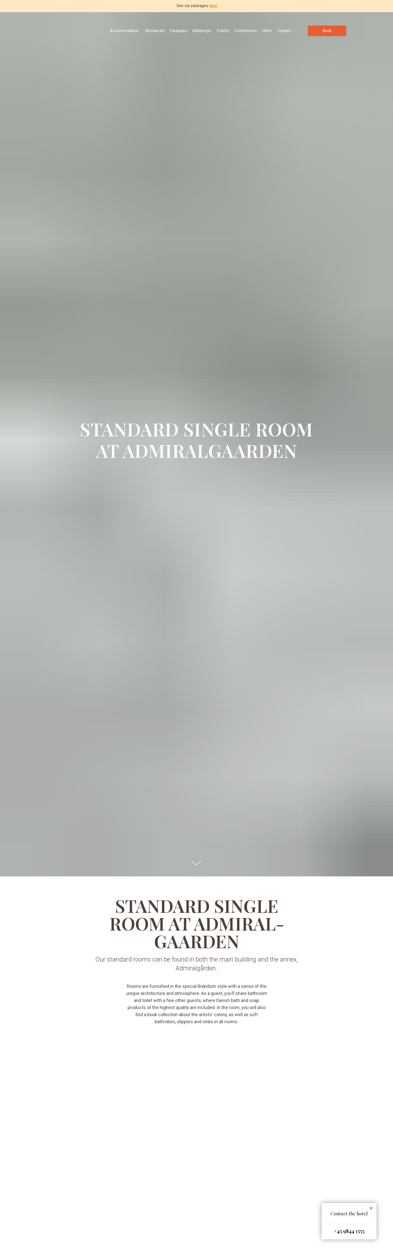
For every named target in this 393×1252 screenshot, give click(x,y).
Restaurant (154, 30)
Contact (284, 30)
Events (223, 30)
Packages (178, 30)
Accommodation (124, 30)
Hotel (267, 30)
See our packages (196, 5)
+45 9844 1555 (349, 1230)
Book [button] (327, 30)
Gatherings (201, 30)
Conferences (245, 30)
